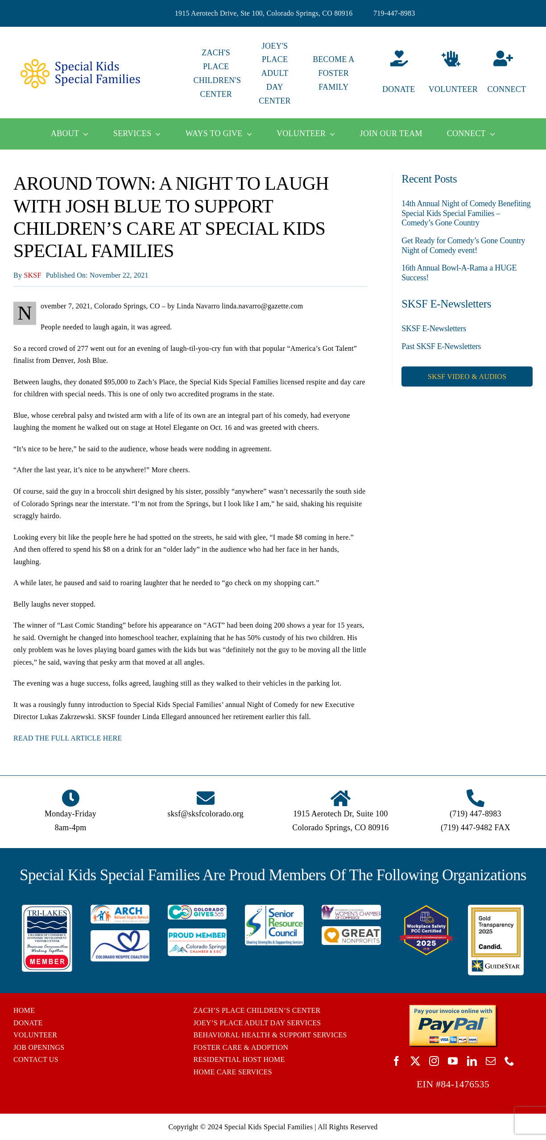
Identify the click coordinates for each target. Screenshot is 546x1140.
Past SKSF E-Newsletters (441, 346)
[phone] (509, 1061)
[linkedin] (472, 1061)
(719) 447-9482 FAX (475, 827)
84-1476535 (465, 1084)
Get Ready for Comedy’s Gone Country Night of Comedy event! (463, 245)
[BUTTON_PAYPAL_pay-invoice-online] (453, 1007)
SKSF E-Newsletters (433, 328)
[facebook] (396, 1061)
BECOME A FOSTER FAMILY (333, 73)
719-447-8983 (394, 13)
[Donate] (392, 73)
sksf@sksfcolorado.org (205, 813)
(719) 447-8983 (475, 813)
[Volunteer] (451, 73)
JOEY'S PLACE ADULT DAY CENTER (274, 74)
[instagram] (434, 1061)
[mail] (491, 1061)
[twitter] (415, 1061)
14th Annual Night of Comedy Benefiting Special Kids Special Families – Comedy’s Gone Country (465, 213)
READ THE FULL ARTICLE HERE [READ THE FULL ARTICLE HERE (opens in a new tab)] (67, 738)
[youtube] (453, 1061)
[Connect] (510, 73)
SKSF (32, 275)
